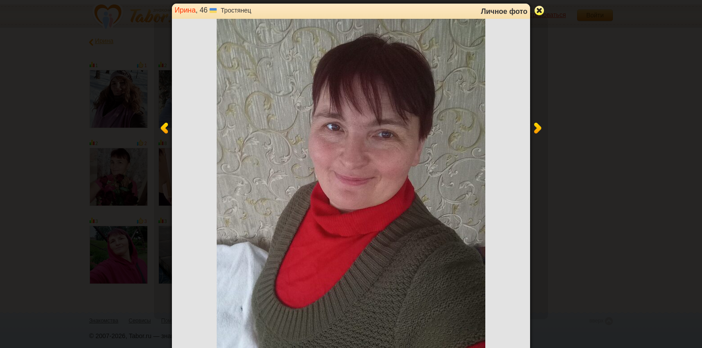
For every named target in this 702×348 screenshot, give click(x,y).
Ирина (185, 10)
